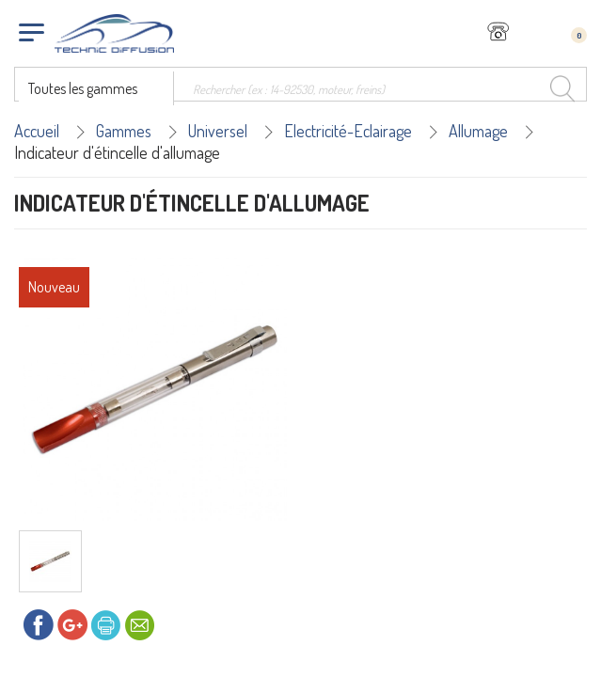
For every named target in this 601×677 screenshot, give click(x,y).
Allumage (478, 130)
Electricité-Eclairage (348, 130)
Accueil (36, 130)
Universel (217, 130)
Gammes (123, 130)
